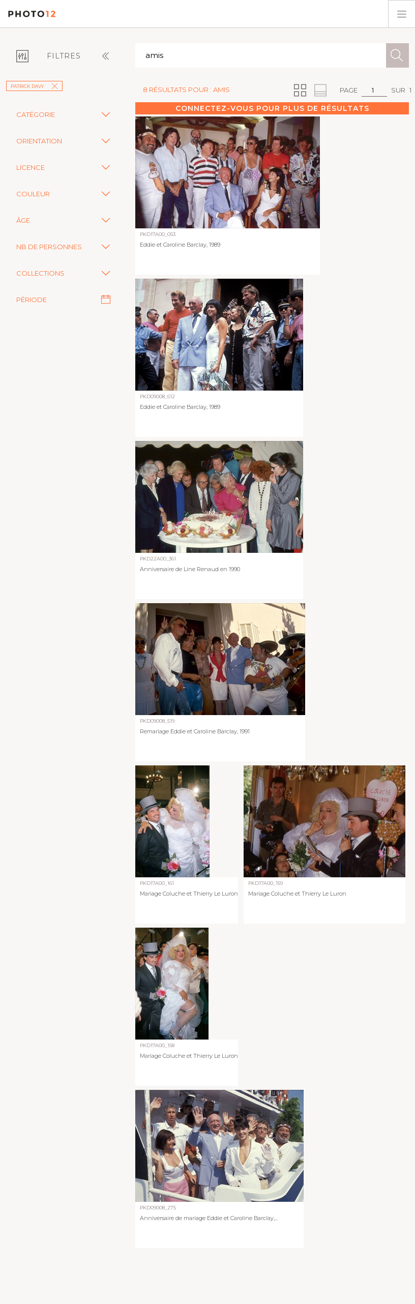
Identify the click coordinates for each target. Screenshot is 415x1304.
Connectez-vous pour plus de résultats (272, 108)
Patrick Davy (34, 86)
